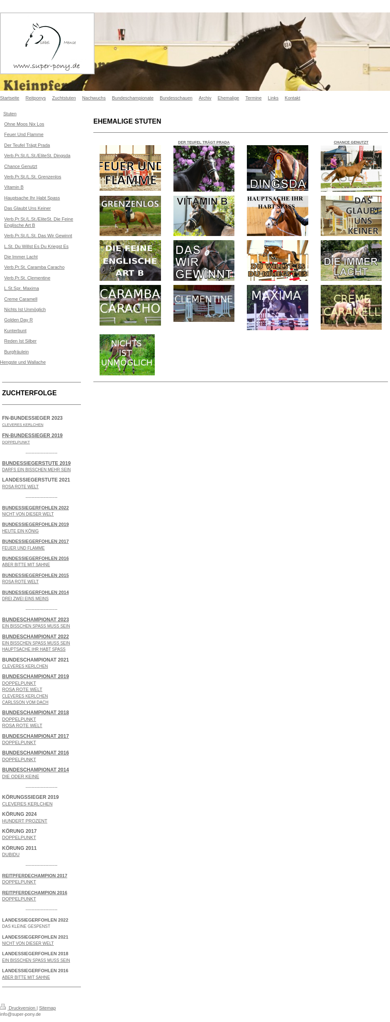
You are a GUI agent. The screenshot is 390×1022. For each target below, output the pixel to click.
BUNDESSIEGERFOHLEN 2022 (35, 507)
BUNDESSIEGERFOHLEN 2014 (35, 592)
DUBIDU (11, 854)
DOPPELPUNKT (19, 683)
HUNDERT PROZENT (24, 820)
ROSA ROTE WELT (22, 689)
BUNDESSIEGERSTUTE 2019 (36, 463)
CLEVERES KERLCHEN (27, 803)
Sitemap (47, 1007)
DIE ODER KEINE (20, 776)
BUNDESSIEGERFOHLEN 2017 (35, 541)
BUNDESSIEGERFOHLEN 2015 (35, 575)
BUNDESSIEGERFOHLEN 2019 (35, 524)
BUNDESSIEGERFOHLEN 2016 (35, 558)
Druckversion (18, 1007)
